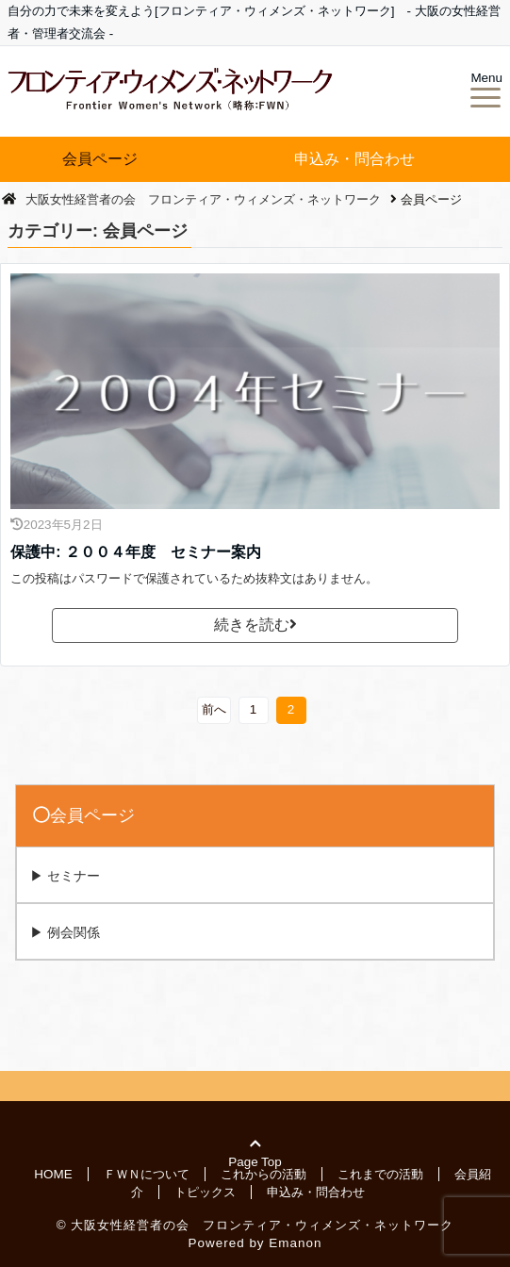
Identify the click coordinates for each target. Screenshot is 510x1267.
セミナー (73, 875)
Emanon (295, 1242)
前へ (214, 709)
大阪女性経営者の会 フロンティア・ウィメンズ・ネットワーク (262, 1224)
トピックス (205, 1191)
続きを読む (255, 625)
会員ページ (100, 159)
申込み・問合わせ (354, 159)
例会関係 (73, 932)
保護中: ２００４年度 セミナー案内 (135, 552)
